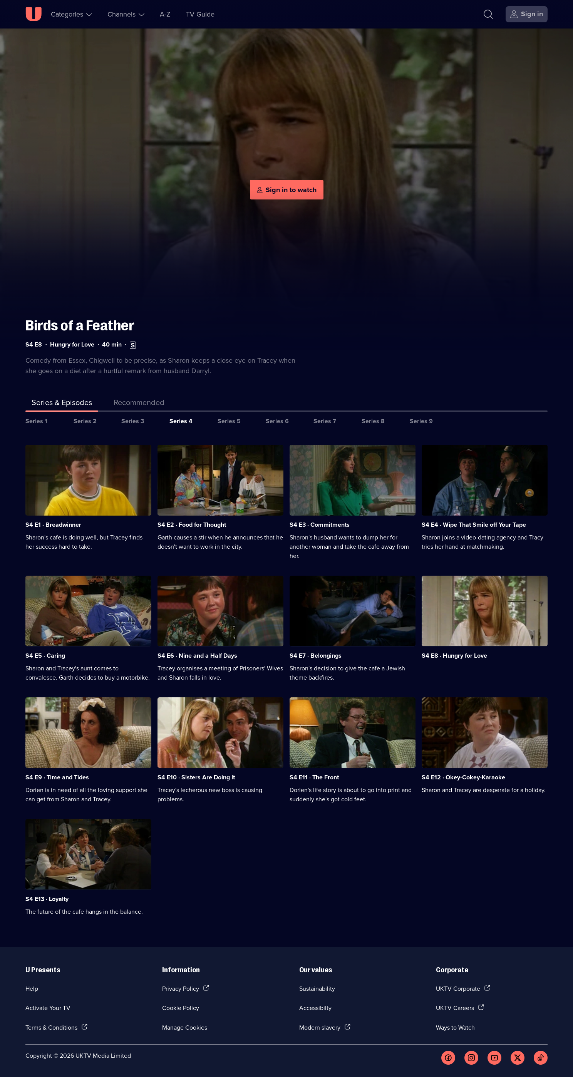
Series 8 (373, 421)
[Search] (488, 14)
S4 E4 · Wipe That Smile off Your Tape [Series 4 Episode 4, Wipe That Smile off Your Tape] (474, 524)
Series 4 (181, 421)
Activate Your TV (47, 1007)
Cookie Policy (180, 1007)
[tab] (139, 403)
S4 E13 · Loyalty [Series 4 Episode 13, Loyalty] (47, 898)
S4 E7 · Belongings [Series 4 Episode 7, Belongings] (316, 655)
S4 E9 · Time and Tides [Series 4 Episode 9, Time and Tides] (57, 777)
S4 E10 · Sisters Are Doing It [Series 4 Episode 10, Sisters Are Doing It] (196, 777)
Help (31, 988)
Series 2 (85, 421)
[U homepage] (33, 14)
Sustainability (317, 988)
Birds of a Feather (79, 325)
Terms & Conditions (51, 1027)
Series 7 (324, 421)
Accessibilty (315, 1007)
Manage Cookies (184, 1027)
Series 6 (277, 421)
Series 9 (421, 421)
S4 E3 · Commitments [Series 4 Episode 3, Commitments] (320, 524)
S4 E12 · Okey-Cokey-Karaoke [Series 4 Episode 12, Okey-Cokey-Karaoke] (463, 777)
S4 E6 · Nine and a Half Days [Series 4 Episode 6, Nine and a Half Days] (197, 655)
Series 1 (36, 421)
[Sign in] (527, 14)
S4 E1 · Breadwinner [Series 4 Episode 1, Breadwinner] (53, 524)
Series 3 (132, 421)
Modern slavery (319, 1027)
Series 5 (229, 421)
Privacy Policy (180, 988)
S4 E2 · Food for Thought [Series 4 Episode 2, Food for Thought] (191, 524)
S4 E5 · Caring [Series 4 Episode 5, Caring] (45, 655)
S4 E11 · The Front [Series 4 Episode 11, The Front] (314, 777)
